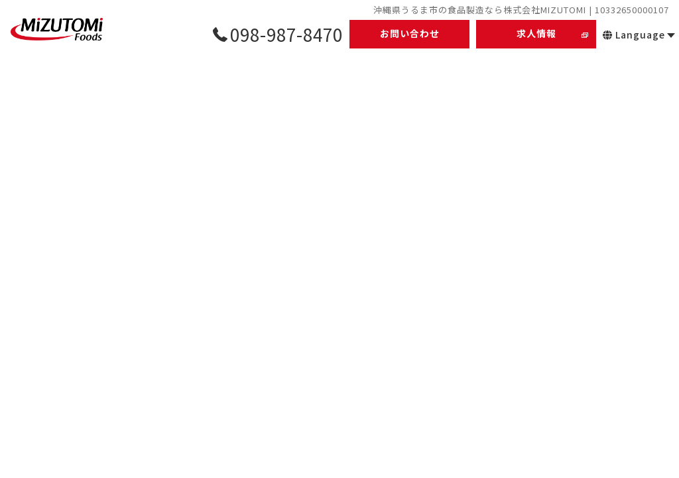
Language (634, 34)
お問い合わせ (410, 33)
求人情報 (536, 33)
